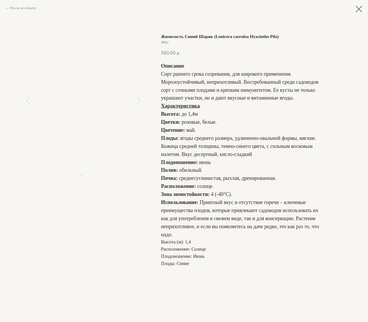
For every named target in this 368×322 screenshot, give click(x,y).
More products (23, 8)
